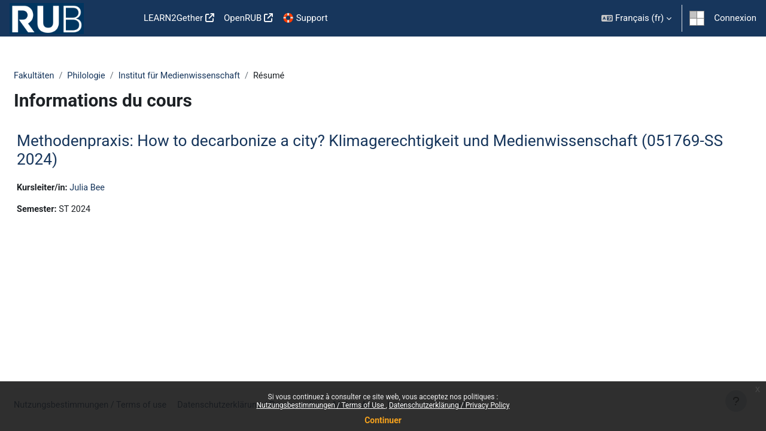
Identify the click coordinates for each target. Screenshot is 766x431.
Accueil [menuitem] (120, 19)
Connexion (735, 18)
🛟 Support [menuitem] (304, 18)
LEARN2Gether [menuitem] (173, 18)
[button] (636, 18)
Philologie (117, 76)
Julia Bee (119, 188)
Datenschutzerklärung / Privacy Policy (449, 405)
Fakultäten (63, 76)
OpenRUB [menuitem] (243, 18)
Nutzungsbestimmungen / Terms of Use (320, 405)
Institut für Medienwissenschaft (213, 76)
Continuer (383, 420)
